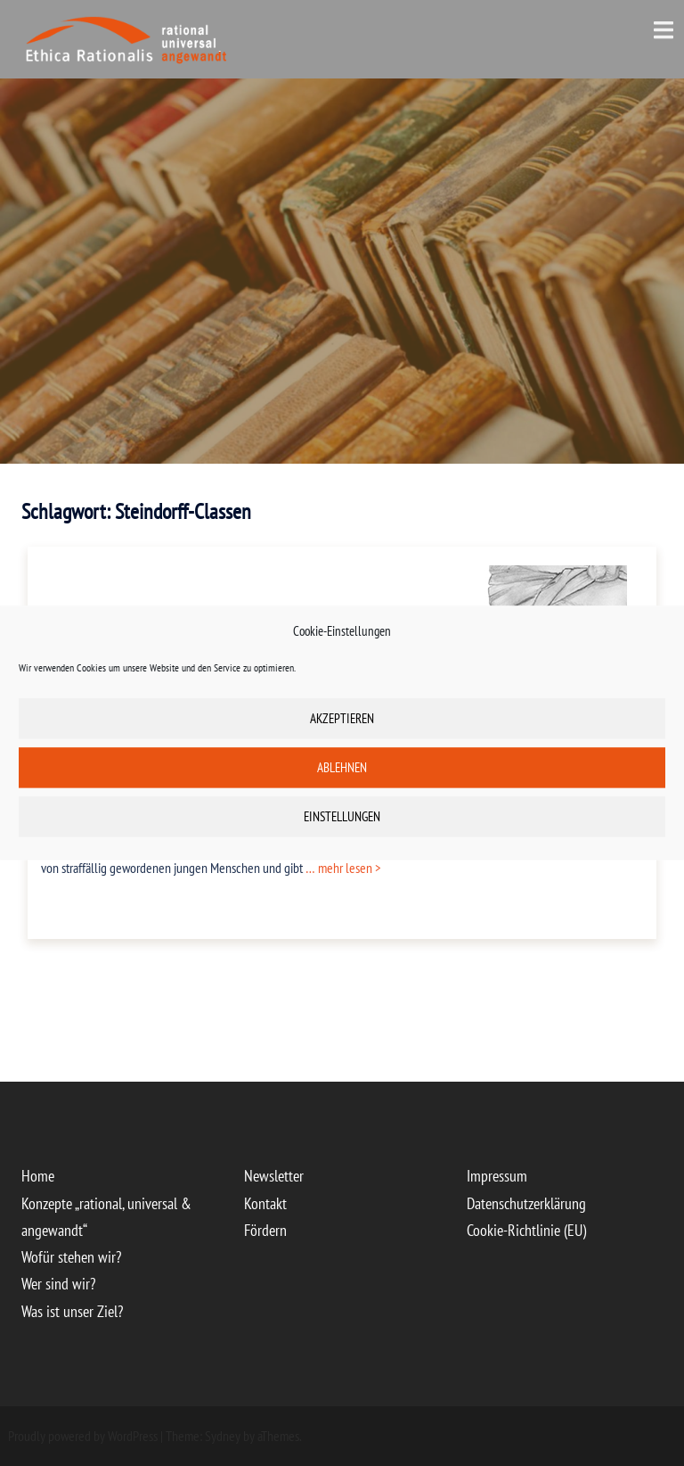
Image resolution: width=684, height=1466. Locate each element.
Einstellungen (342, 816)
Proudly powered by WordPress (83, 1436)
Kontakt (265, 1203)
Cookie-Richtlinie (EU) (526, 1230)
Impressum (497, 1175)
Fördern (265, 1230)
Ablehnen (342, 767)
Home (37, 1175)
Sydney (222, 1436)
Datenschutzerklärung (526, 1203)
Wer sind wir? (58, 1283)
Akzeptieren (342, 718)
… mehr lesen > (342, 868)
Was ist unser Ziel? (72, 1311)
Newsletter (274, 1175)
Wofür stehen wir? (71, 1257)
